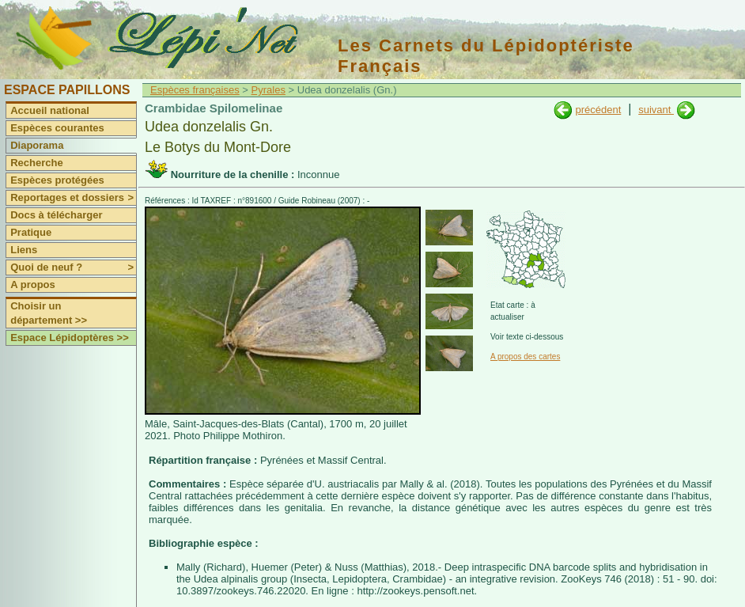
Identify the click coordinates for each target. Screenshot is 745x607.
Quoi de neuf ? (73, 267)
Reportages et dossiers (73, 198)
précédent (598, 110)
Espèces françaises (195, 90)
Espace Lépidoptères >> (69, 337)
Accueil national (49, 110)
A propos (32, 284)
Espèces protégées (57, 180)
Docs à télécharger (56, 215)
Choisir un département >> (48, 313)
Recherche (36, 163)
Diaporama (36, 145)
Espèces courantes (57, 128)
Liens (23, 250)
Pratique (30, 232)
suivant (656, 110)
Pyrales (268, 90)
